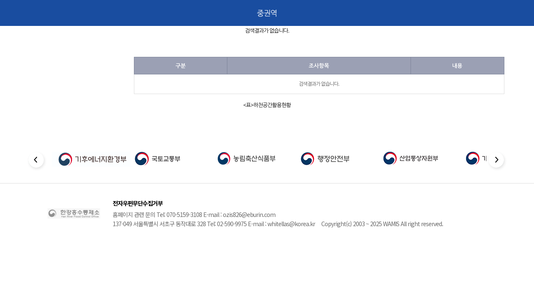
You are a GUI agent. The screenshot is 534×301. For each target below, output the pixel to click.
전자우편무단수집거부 (138, 203)
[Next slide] (497, 161)
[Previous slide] (37, 161)
